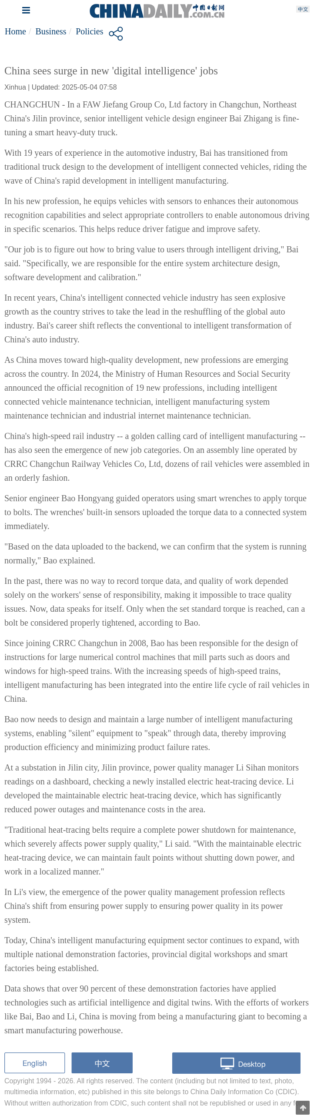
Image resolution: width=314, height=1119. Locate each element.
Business (50, 31)
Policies (89, 31)
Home (15, 31)
